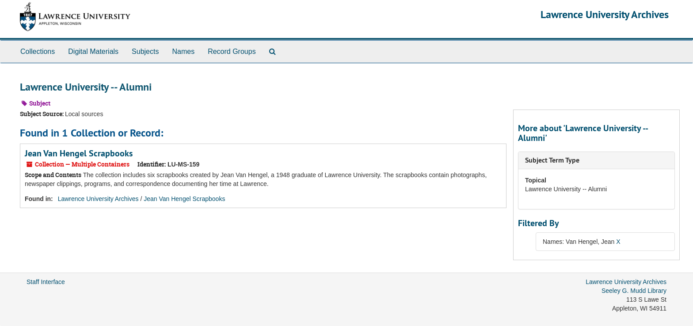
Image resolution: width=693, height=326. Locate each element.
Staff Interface (46, 281)
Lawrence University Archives (605, 14)
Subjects (145, 51)
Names (183, 51)
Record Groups (232, 51)
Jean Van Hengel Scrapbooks (79, 153)
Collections (37, 51)
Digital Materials (93, 51)
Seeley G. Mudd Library (634, 290)
